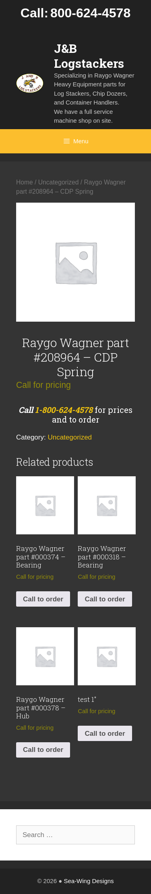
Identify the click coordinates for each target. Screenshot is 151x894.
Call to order (43, 599)
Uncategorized (58, 182)
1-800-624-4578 (64, 409)
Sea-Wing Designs (89, 880)
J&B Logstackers (89, 55)
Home (24, 182)
